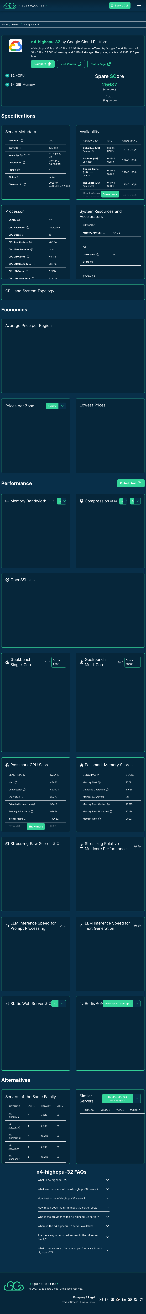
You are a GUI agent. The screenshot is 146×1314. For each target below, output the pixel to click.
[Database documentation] (112, 1299)
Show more (110, 194)
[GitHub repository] (107, 1299)
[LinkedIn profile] (124, 1299)
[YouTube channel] (130, 1299)
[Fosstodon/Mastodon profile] (136, 1299)
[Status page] (118, 1299)
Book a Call (120, 5)
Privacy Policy (87, 1302)
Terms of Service (69, 1302)
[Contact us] (101, 1299)
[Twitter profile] (141, 1299)
